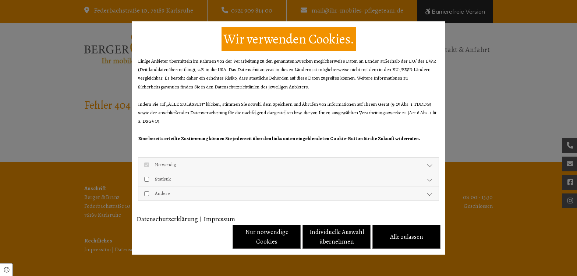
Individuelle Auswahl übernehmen (336, 237)
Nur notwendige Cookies (266, 237)
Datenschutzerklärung (167, 218)
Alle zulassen (406, 237)
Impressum (219, 218)
